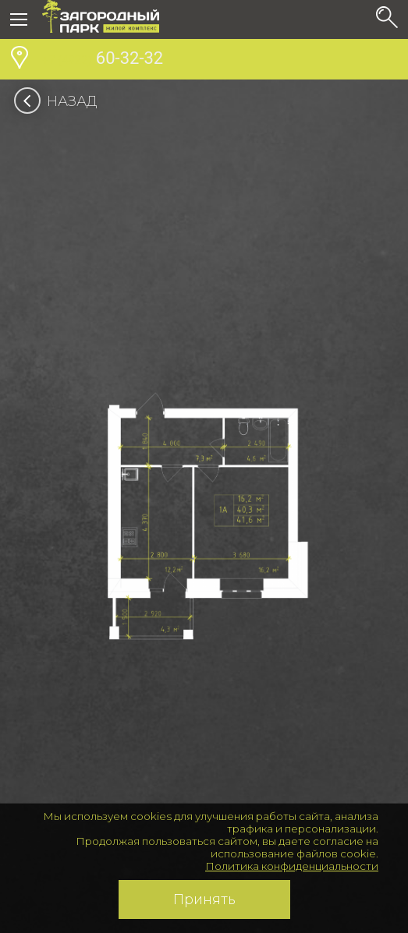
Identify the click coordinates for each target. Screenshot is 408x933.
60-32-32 (102, 60)
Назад (60, 101)
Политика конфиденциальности (291, 866)
